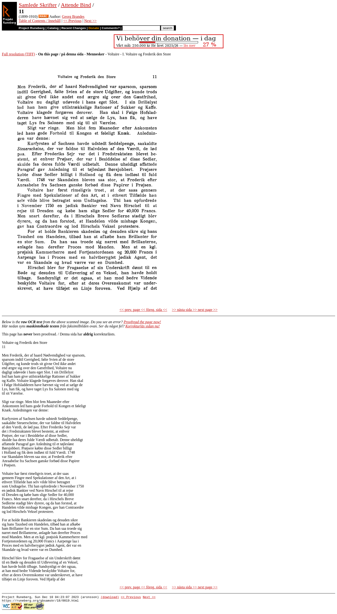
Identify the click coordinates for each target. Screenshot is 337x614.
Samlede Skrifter (38, 5)
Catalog (53, 28)
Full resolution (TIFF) (18, 54)
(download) (110, 597)
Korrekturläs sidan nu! (142, 326)
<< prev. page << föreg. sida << (143, 310)
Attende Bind (76, 5)
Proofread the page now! (142, 322)
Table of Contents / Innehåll (40, 21)
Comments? (111, 28)
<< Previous (72, 21)
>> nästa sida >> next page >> (195, 310)
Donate (93, 28)
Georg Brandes (73, 17)
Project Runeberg (32, 28)
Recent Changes (73, 28)
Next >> (90, 21)
